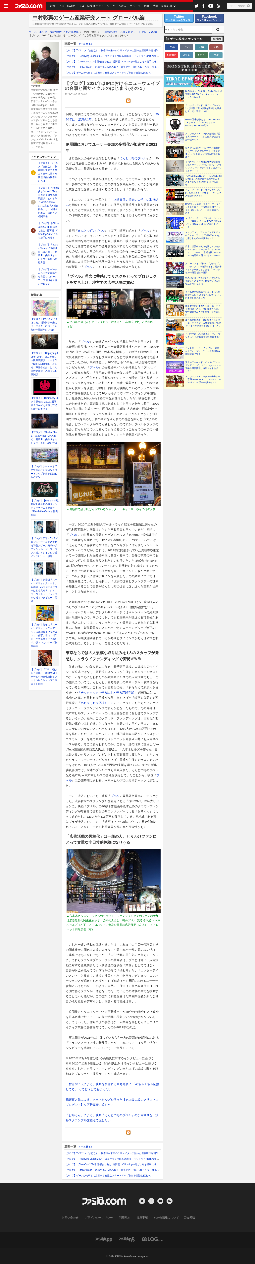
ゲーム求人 (117, 6)
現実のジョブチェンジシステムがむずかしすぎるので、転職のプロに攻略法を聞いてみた (202, 280)
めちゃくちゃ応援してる (97, 703)
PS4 (79, 6)
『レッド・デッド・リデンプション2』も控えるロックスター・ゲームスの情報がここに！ (203, 193)
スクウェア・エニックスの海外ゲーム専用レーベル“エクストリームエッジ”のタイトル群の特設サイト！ (203, 379)
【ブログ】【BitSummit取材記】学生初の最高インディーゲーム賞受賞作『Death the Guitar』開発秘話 (45, 507)
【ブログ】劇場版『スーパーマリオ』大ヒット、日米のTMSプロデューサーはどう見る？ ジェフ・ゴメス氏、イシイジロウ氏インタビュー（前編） (44, 590)
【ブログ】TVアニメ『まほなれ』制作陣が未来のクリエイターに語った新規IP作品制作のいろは (116, 50)
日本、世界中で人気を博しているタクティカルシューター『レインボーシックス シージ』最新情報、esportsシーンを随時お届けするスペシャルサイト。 (194, 252)
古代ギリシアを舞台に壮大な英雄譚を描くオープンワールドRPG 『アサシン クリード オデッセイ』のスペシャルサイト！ (203, 166)
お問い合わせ (76, 1217)
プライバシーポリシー (102, 1217)
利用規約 (125, 1217)
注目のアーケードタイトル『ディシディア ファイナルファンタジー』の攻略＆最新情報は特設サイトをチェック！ (203, 366)
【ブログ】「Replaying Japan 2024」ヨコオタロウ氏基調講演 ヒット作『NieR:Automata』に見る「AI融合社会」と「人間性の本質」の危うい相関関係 (48, 202)
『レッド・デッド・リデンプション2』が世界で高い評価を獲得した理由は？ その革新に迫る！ (203, 108)
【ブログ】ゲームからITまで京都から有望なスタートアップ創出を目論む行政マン (47, 276)
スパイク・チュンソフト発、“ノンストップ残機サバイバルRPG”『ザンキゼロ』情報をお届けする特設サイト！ (203, 222)
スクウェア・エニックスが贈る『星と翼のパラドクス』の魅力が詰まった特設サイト (202, 136)
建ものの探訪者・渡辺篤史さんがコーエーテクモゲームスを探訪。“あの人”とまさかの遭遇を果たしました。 (203, 323)
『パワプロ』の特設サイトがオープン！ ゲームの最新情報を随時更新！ (203, 335)
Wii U (186, 55)
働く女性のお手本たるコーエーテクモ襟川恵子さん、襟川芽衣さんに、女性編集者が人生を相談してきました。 (202, 310)
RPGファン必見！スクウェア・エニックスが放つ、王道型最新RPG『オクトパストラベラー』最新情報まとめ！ (203, 208)
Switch (70, 6)
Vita (201, 47)
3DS (216, 47)
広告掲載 (182, 1217)
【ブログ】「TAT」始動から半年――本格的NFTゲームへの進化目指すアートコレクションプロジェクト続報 (44, 676)
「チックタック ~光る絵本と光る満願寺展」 (107, 692)
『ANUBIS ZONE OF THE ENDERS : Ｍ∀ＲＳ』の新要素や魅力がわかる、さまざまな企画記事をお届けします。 (203, 180)
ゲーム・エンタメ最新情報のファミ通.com (53, 31)
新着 (52, 6)
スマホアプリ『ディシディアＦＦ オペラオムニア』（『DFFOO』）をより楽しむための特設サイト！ (203, 235)
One (201, 55)
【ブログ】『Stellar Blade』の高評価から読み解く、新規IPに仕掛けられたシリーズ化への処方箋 (116, 67)
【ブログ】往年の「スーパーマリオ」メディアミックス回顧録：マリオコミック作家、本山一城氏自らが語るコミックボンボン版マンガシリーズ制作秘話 (44, 635)
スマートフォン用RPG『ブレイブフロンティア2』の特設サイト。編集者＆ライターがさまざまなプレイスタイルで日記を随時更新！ (203, 268)
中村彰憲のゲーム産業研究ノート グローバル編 (129, 31)
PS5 (60, 6)
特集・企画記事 (159, 6)
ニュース (132, 6)
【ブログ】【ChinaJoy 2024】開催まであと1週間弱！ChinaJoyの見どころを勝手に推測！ (48, 230)
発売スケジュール (96, 6)
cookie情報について (162, 1217)
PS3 (186, 47)
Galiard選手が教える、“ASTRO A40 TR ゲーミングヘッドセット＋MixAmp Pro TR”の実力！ (202, 122)
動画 (143, 6)
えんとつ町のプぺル (133, 158)
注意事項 (141, 1217)
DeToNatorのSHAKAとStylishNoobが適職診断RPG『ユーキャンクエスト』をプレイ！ (203, 94)
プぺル (144, 230)
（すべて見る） (84, 44)
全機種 (217, 39)
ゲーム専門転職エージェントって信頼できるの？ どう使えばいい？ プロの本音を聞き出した (203, 295)
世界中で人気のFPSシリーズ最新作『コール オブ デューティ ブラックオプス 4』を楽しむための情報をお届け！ (202, 152)
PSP (216, 55)
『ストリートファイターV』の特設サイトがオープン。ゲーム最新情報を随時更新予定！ (203, 351)
